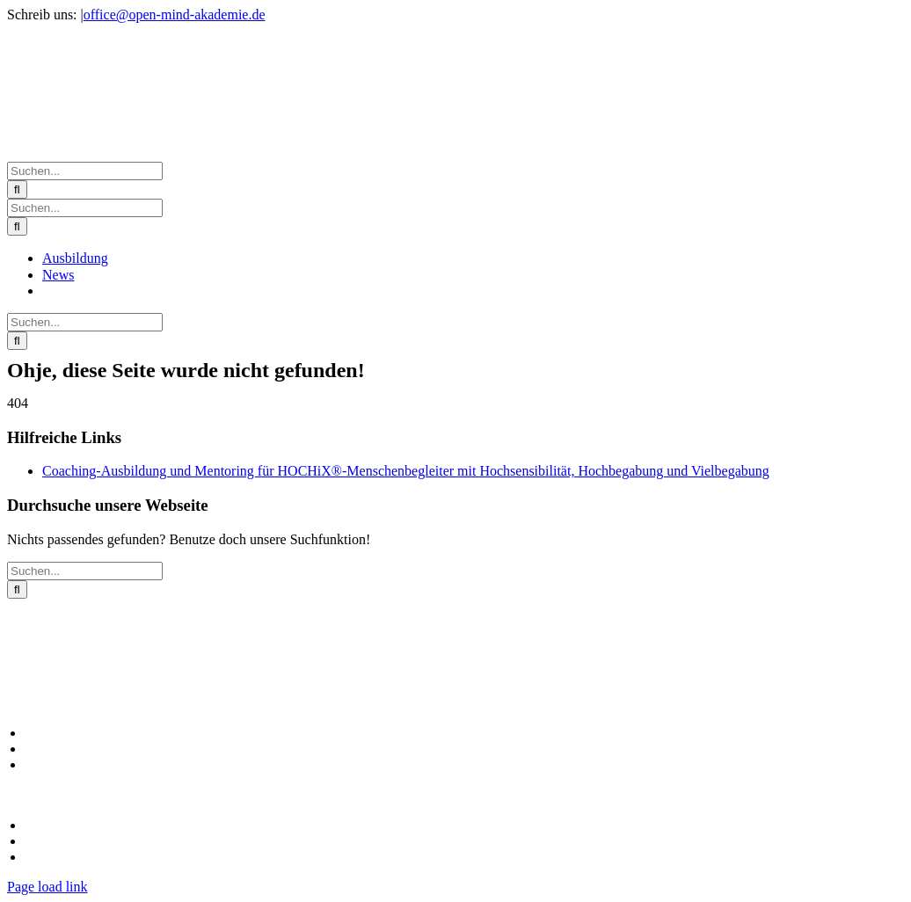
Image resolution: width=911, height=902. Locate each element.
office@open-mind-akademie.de (175, 14)
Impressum (54, 825)
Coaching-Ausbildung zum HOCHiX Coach (141, 749)
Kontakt (46, 857)
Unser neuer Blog (71, 765)
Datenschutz (57, 841)
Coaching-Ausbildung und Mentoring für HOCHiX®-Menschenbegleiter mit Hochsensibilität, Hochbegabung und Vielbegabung (405, 470)
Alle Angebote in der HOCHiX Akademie (135, 733)
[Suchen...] (85, 171)
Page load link (47, 886)
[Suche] (17, 189)
